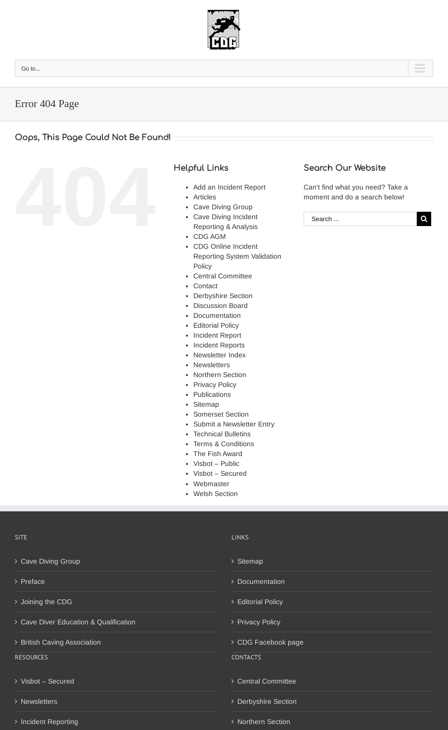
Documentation (217, 315)
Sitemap (206, 404)
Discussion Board (220, 305)
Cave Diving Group (223, 207)
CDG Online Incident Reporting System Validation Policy (237, 256)
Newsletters (211, 365)
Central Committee (222, 276)
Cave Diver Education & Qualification (78, 622)
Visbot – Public (216, 463)
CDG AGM (209, 236)
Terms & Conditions (223, 444)
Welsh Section (215, 494)
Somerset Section (221, 414)
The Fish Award (217, 454)
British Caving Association (61, 642)
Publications (212, 394)
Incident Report (217, 335)
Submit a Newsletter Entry (233, 424)
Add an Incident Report (229, 187)
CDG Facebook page (270, 642)
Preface (33, 581)
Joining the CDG (46, 602)
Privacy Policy (214, 384)
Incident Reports (219, 345)
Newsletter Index (219, 355)
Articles (204, 197)
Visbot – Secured (220, 473)
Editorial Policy (216, 325)
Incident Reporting (49, 722)
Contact (205, 286)
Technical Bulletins (222, 434)
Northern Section (219, 375)
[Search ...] (360, 219)
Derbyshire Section (223, 296)
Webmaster (211, 484)
